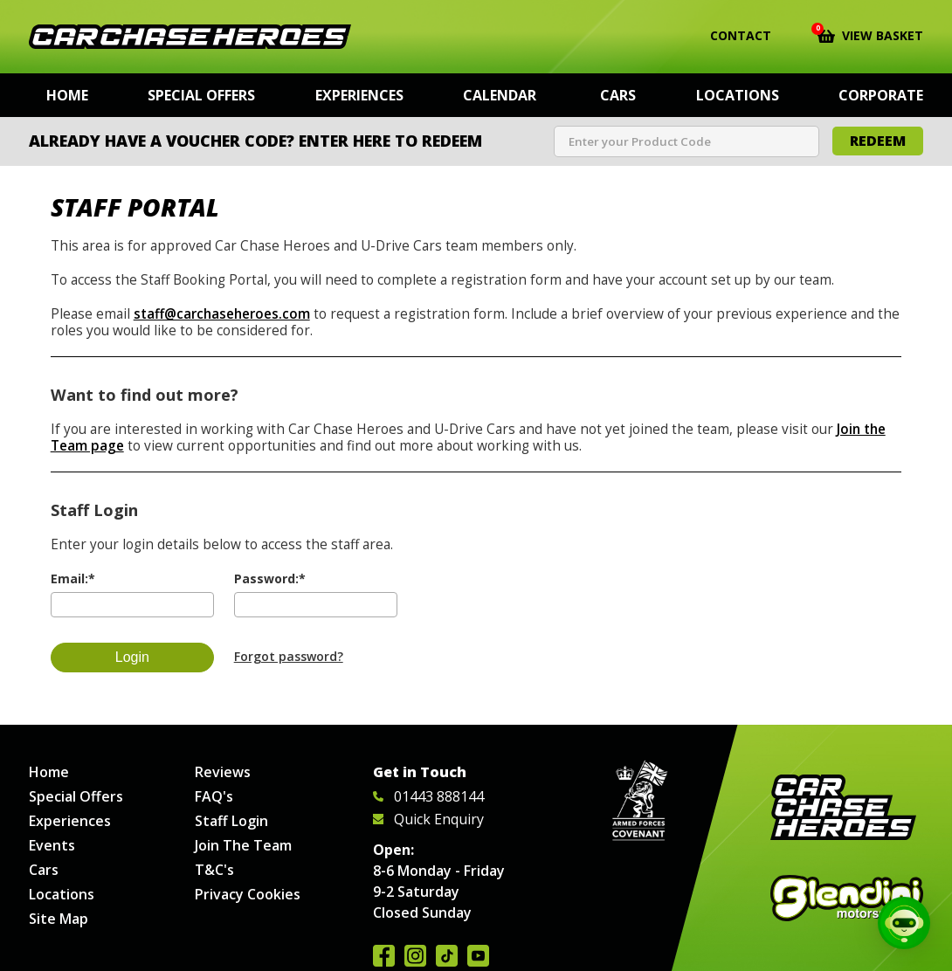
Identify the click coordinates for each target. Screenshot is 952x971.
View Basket (870, 34)
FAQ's (214, 796)
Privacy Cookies (247, 894)
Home (67, 95)
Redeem (878, 140)
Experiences (359, 95)
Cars (618, 95)
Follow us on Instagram (415, 956)
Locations (737, 95)
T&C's (214, 869)
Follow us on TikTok (447, 956)
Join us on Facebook (384, 956)
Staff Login (231, 820)
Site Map (58, 918)
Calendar (499, 95)
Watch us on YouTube (478, 956)
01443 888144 (428, 796)
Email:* (73, 578)
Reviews (223, 772)
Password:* (270, 578)
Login (132, 657)
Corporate (880, 95)
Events (52, 845)
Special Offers (201, 95)
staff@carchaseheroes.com (222, 314)
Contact (729, 36)
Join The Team (243, 845)
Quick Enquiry (428, 819)
